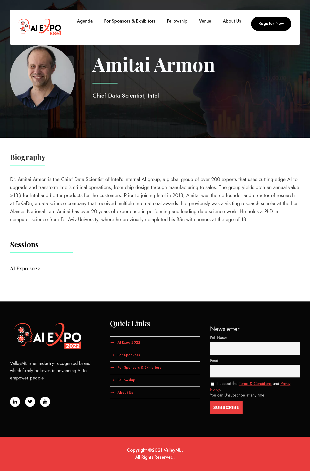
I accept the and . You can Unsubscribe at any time (250, 389)
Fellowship (177, 21)
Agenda (85, 21)
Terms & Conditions (255, 383)
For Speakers (129, 354)
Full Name (218, 338)
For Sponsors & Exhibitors (129, 21)
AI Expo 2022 (129, 342)
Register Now (271, 23)
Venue (205, 21)
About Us (232, 21)
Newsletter (225, 329)
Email (214, 361)
